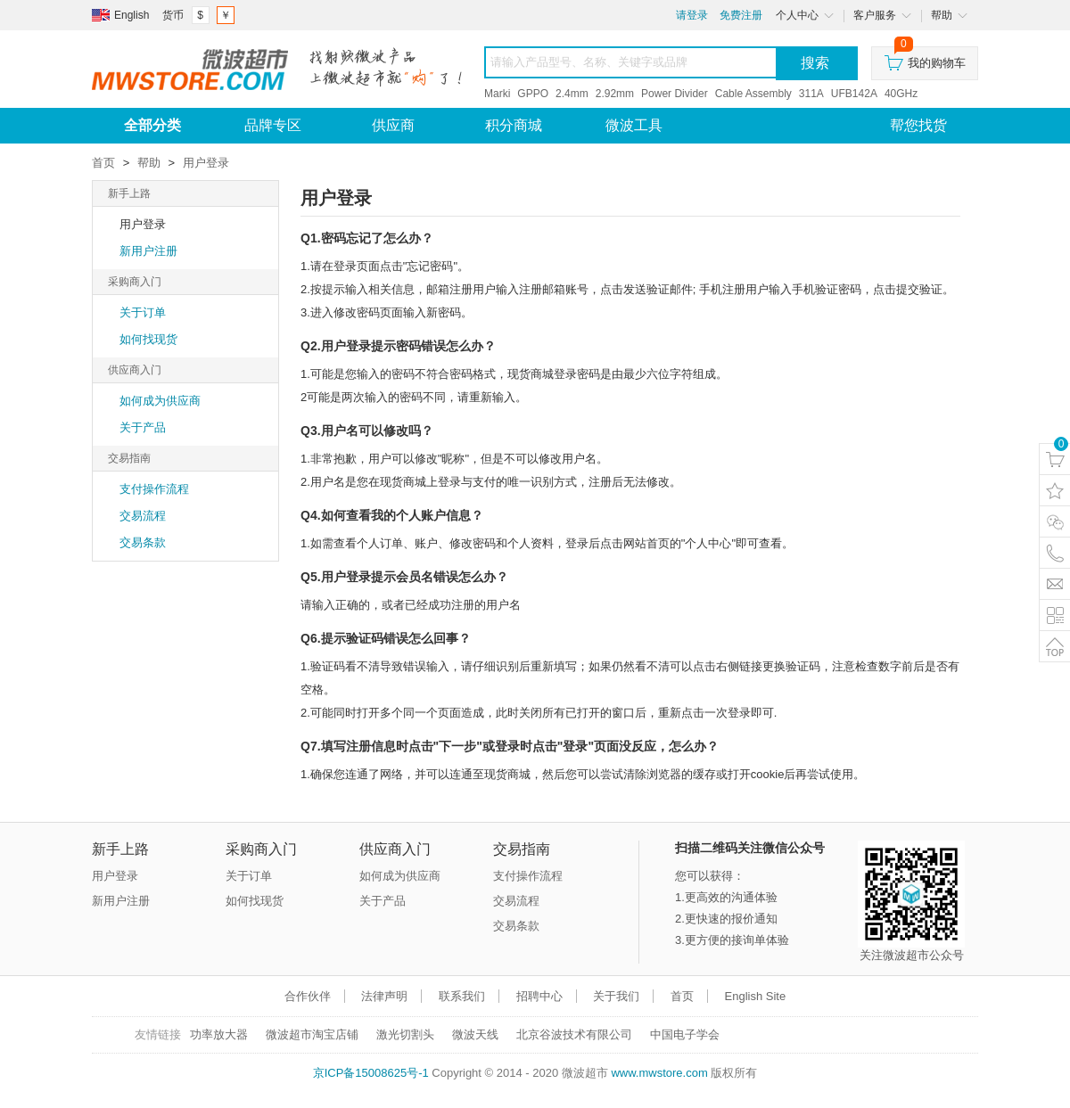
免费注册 (741, 15)
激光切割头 (405, 1034)
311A (811, 93)
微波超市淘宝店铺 (312, 1034)
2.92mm (615, 93)
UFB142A (854, 93)
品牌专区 (272, 125)
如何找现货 (148, 339)
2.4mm (572, 93)
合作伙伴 (307, 996)
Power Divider (674, 93)
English (131, 15)
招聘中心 (539, 996)
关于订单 (142, 312)
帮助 (148, 162)
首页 (103, 162)
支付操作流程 (154, 489)
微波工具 (634, 125)
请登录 (692, 15)
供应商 (393, 125)
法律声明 (384, 996)
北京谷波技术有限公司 (574, 1034)
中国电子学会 (685, 1034)
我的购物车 (925, 58)
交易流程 (142, 515)
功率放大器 (219, 1034)
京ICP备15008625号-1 (371, 1072)
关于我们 (616, 996)
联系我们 (462, 996)
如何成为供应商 (160, 400)
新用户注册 (148, 251)
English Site (755, 996)
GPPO (532, 93)
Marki (497, 93)
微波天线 (475, 1034)
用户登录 (206, 162)
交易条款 (142, 542)
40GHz (901, 93)
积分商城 (513, 125)
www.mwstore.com (659, 1072)
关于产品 (142, 427)
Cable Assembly (753, 93)
